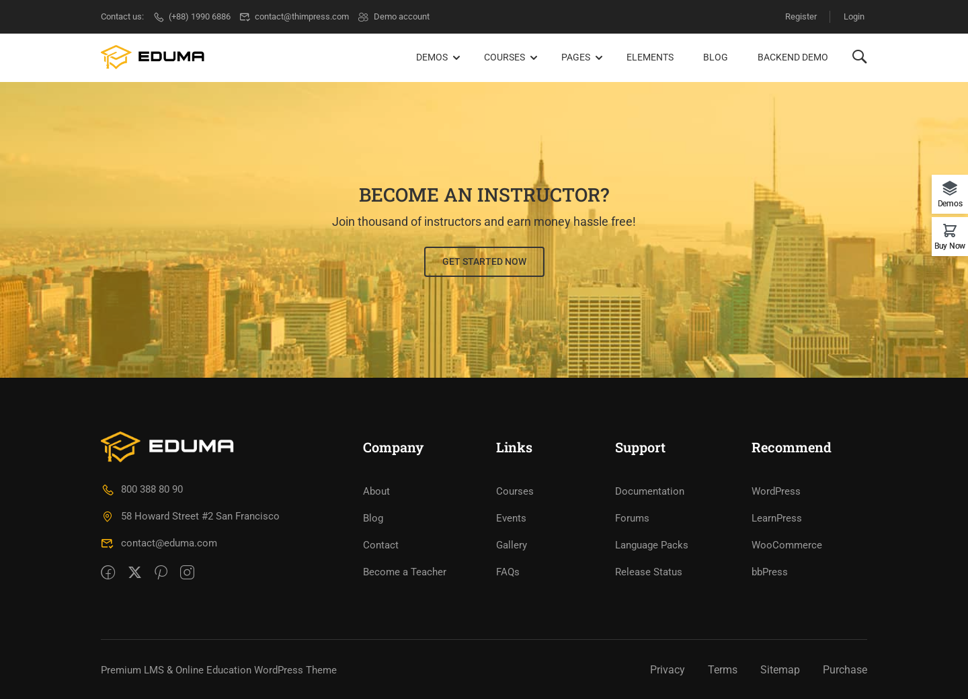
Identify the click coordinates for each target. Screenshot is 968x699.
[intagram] (187, 573)
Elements (650, 57)
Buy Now (949, 245)
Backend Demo (793, 57)
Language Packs (651, 544)
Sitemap (780, 668)
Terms (722, 668)
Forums (632, 517)
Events (511, 517)
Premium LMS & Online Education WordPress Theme (219, 669)
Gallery (511, 544)
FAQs (508, 571)
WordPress (776, 490)
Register (800, 16)
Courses (504, 57)
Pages (575, 57)
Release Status (648, 571)
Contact (381, 544)
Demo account (394, 16)
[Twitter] (135, 573)
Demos (432, 57)
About (376, 490)
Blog (715, 57)
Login (854, 16)
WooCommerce (787, 544)
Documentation (649, 490)
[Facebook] (108, 573)
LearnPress (777, 517)
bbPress (770, 571)
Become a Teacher (404, 571)
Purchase (845, 668)
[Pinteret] (161, 573)
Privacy (667, 668)
